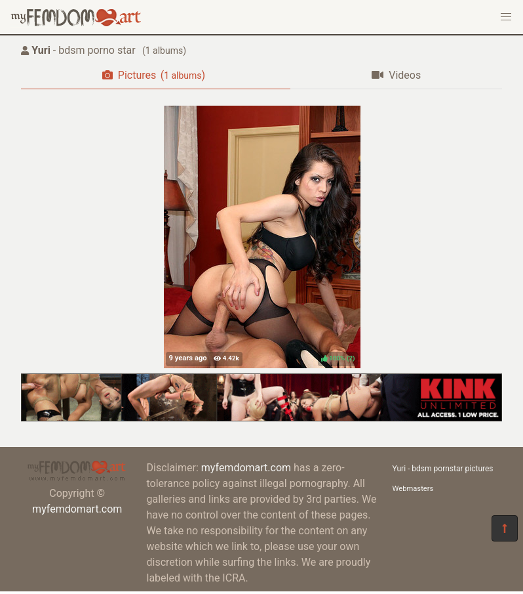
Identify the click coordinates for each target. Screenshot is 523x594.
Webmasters (413, 488)
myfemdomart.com (77, 509)
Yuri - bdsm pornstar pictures (443, 468)
